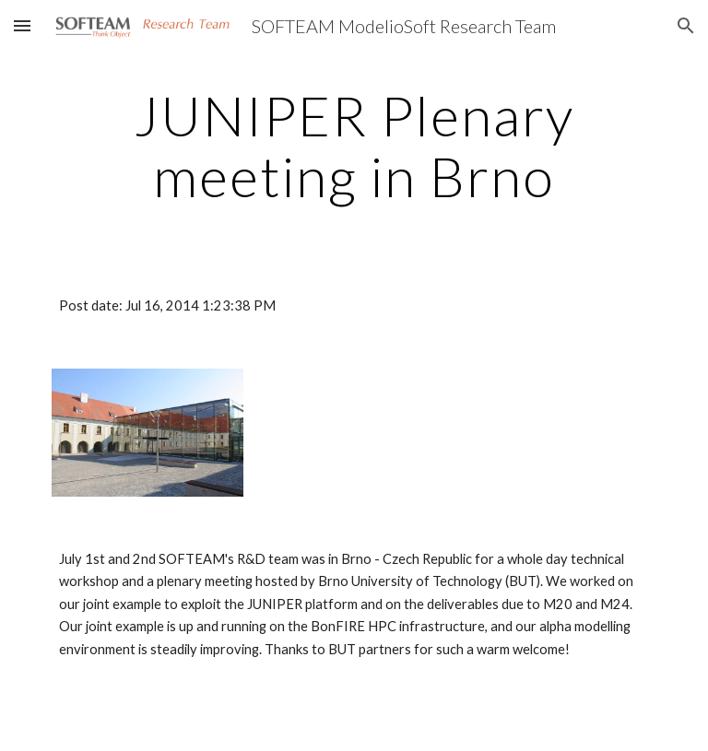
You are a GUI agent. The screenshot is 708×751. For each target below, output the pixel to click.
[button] (22, 25)
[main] (353, 145)
